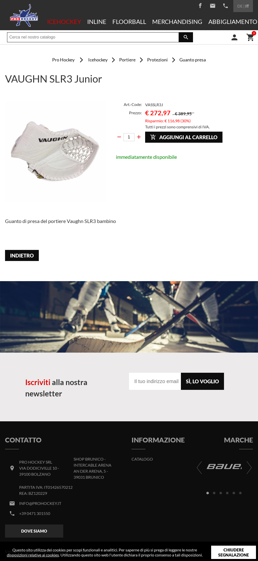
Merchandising (177, 21)
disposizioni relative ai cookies (33, 554)
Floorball (129, 21)
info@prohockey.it (40, 503)
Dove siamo (34, 531)
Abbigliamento (232, 21)
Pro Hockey (63, 59)
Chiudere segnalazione (233, 552)
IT (247, 6)
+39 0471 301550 (34, 513)
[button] (207, 493)
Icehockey (64, 21)
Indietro (22, 255)
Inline (96, 21)
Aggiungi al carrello (183, 137)
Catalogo (142, 459)
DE (240, 6)
